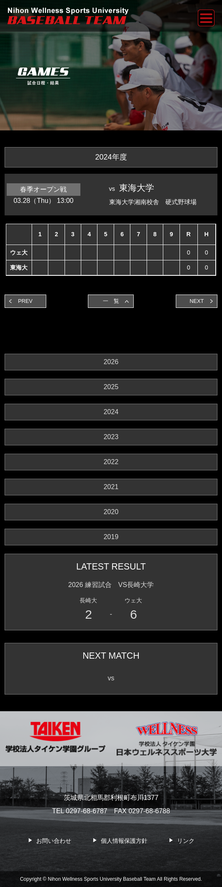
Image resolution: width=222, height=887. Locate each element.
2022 (111, 461)
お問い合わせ (53, 840)
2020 (111, 511)
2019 (111, 536)
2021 (111, 486)
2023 (111, 436)
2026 (111, 361)
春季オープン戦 (43, 189)
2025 (111, 386)
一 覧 (111, 301)
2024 (111, 411)
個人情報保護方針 (124, 840)
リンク (186, 840)
